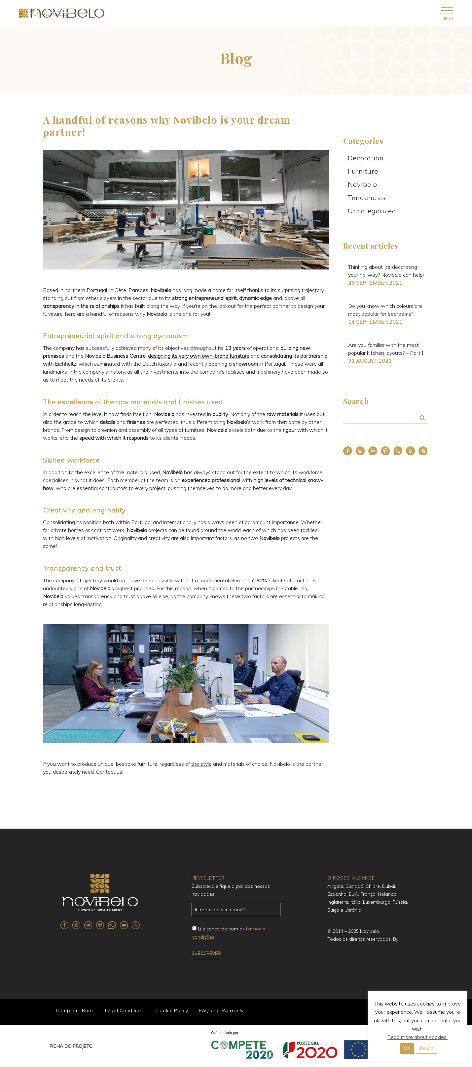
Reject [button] (426, 1048)
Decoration (366, 158)
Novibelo (362, 184)
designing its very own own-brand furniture (198, 355)
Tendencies (367, 197)
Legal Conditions (123, 1011)
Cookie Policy (170, 1011)
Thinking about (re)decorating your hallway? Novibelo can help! (386, 271)
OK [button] (407, 1048)
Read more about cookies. (417, 1037)
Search (422, 418)
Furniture (363, 171)
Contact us (109, 771)
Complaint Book (74, 1011)
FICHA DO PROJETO (71, 1045)
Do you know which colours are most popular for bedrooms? (385, 310)
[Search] (386, 418)
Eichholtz (65, 363)
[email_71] (236, 909)
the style (201, 763)
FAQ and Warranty (218, 1011)
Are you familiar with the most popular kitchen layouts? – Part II (386, 349)
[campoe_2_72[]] (194, 928)
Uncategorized (372, 211)
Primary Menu (447, 10)
